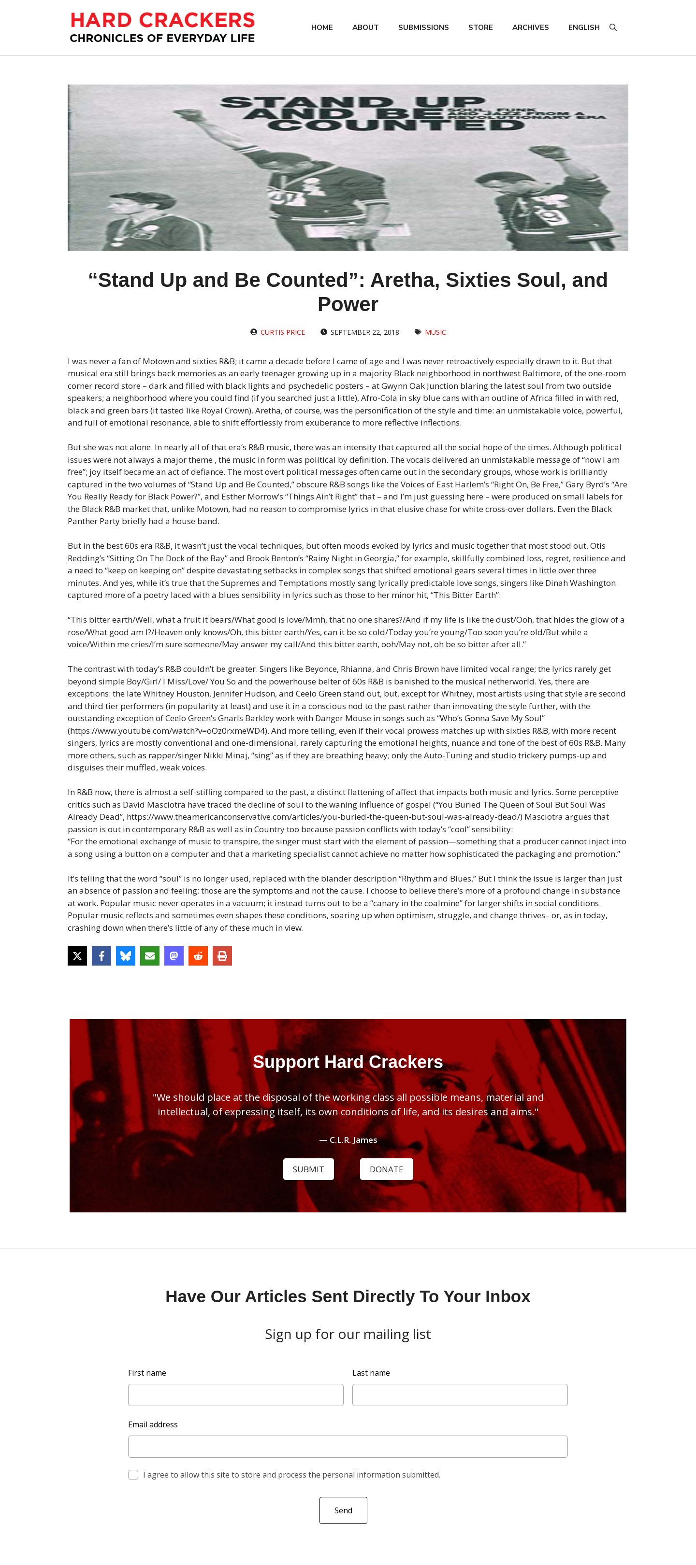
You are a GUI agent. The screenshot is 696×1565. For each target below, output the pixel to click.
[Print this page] (222, 956)
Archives (530, 27)
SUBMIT (308, 1169)
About (365, 27)
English (584, 27)
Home (322, 27)
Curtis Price (283, 332)
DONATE (387, 1169)
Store (480, 27)
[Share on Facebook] (101, 956)
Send (343, 1510)
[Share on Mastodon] (174, 956)
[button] (613, 27)
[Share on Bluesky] (125, 956)
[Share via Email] (150, 956)
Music (435, 332)
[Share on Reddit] (198, 956)
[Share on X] (77, 956)
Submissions (423, 27)
